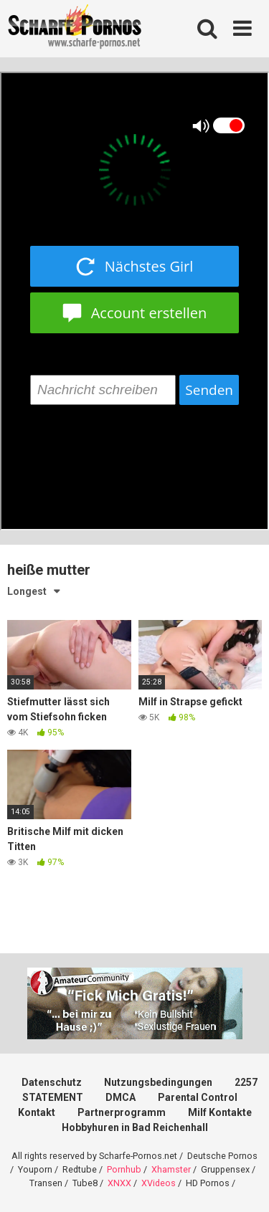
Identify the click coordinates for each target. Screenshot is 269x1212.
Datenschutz (52, 1082)
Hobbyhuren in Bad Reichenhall (135, 1127)
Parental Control (197, 1097)
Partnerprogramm (121, 1112)
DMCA (120, 1097)
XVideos (158, 1183)
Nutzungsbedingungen (158, 1082)
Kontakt (36, 1112)
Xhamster (171, 1169)
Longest (27, 591)
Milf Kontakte (220, 1112)
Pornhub (124, 1169)
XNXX (119, 1183)
